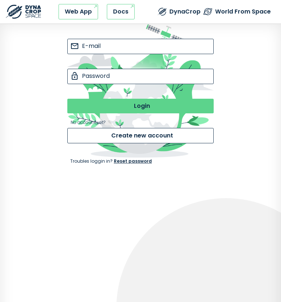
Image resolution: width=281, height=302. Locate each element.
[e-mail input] (140, 46)
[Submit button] (140, 106)
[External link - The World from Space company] (237, 11)
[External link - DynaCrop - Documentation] (121, 11)
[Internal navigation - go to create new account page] (140, 135)
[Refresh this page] (23, 12)
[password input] (140, 76)
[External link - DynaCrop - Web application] (78, 11)
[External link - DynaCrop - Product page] (179, 11)
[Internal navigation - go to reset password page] (140, 161)
